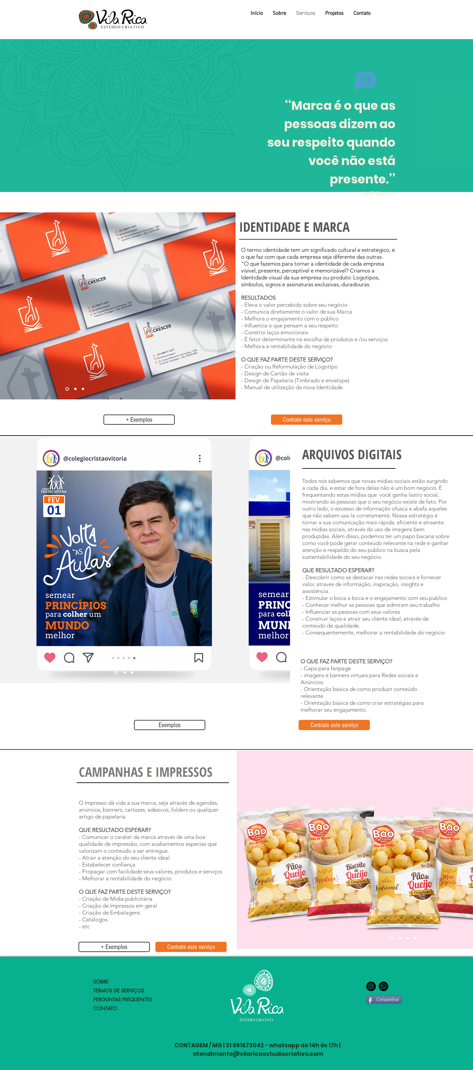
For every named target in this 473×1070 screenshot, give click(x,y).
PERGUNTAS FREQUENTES (122, 999)
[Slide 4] (415, 938)
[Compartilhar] (384, 1000)
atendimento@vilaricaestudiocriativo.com (258, 1054)
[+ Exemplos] (139, 420)
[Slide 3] (83, 389)
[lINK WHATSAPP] (383, 986)
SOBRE (100, 982)
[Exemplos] (169, 725)
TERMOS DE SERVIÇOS (118, 990)
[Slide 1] (67, 389)
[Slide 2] (75, 389)
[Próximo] (226, 305)
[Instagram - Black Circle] (371, 986)
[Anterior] (246, 850)
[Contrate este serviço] (306, 420)
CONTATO (105, 1008)
